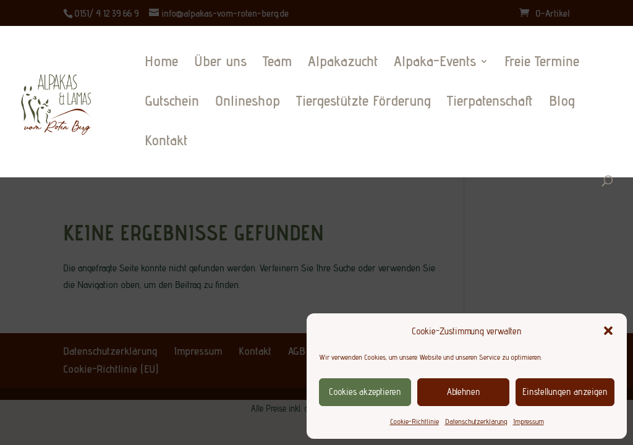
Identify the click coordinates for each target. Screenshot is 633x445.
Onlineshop (247, 102)
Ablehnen (463, 391)
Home (161, 63)
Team (277, 63)
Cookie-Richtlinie (414, 421)
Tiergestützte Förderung (363, 102)
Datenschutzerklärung (476, 421)
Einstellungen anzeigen (565, 391)
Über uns (220, 63)
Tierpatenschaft (490, 102)
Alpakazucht (343, 63)
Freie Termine (541, 63)
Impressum (528, 421)
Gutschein (172, 102)
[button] (608, 330)
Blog (562, 102)
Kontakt (166, 142)
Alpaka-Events (435, 63)
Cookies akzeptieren (365, 391)
